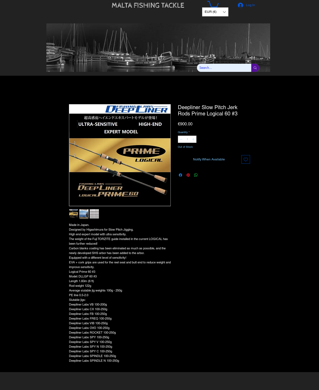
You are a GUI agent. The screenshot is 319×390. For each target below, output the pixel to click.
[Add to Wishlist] (245, 159)
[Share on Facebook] (180, 175)
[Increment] (193, 139)
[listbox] (215, 11)
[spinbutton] (187, 139)
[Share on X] (203, 175)
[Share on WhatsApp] (195, 175)
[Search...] (221, 68)
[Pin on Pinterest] (188, 175)
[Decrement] (180, 139)
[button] (213, 5)
